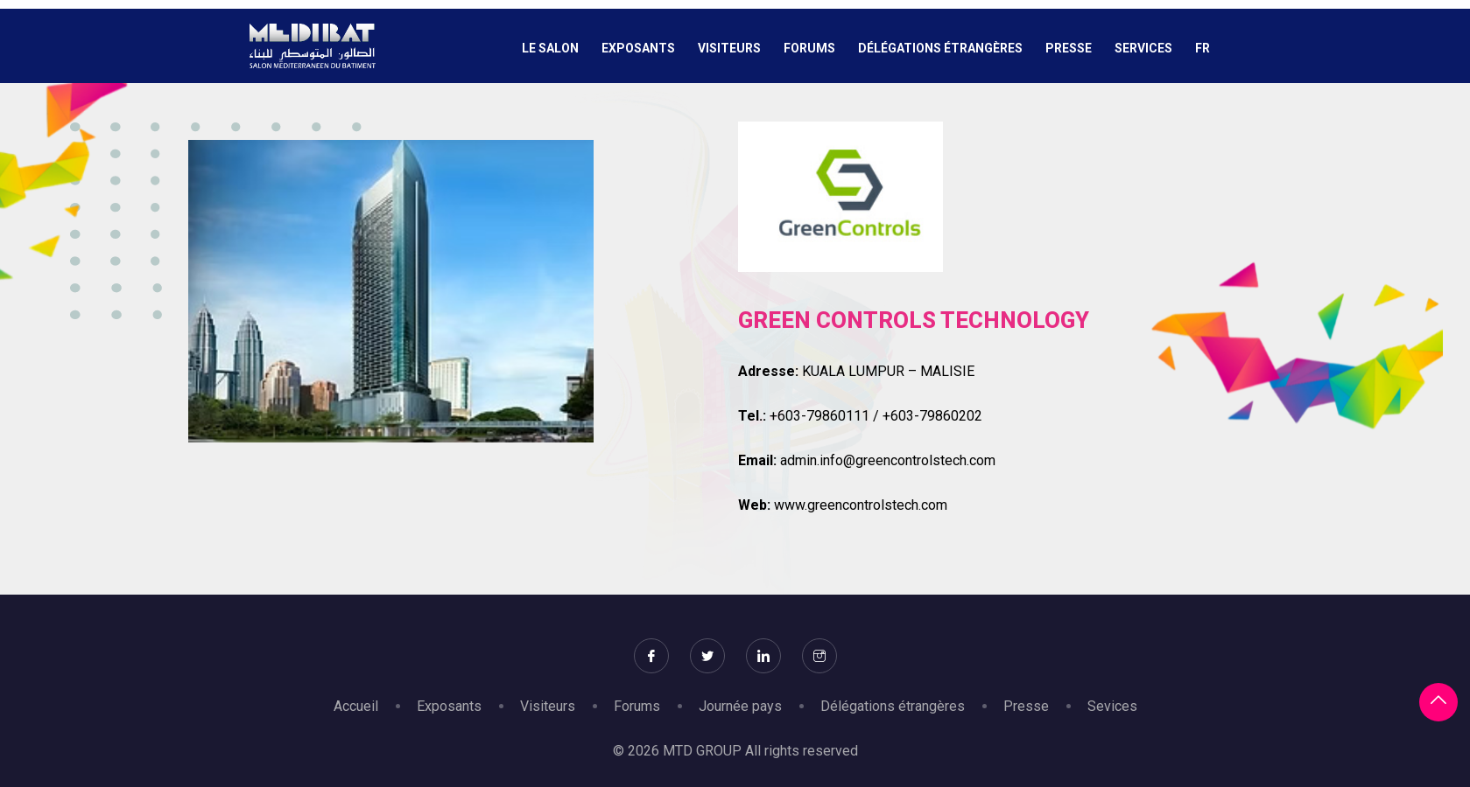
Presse (1068, 48)
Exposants (638, 48)
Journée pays (740, 706)
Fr (1202, 48)
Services (1143, 48)
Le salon (550, 48)
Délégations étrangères (940, 48)
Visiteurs (729, 48)
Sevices (1112, 706)
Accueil (356, 706)
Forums (809, 48)
